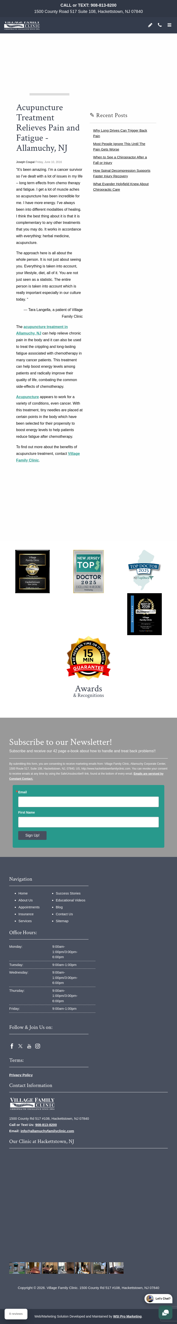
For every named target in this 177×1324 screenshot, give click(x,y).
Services (25, 921)
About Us (25, 900)
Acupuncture (27, 397)
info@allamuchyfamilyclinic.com (47, 1131)
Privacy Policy (21, 1075)
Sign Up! (32, 835)
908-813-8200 (103, 5)
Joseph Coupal (25, 162)
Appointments (29, 907)
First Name (26, 812)
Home (23, 893)
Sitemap (62, 921)
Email (22, 792)
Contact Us (64, 914)
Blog (59, 907)
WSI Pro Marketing (127, 1316)
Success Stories (68, 893)
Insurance (26, 914)
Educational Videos (70, 900)
